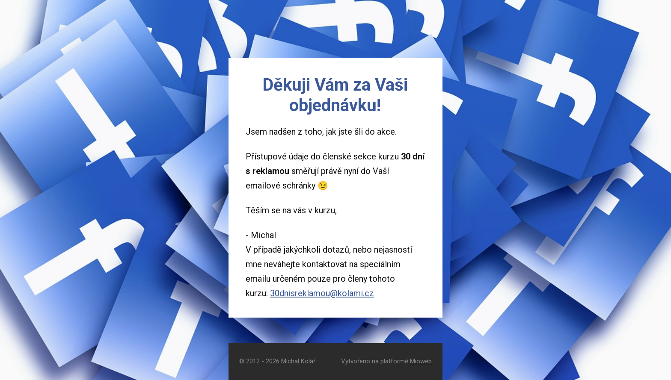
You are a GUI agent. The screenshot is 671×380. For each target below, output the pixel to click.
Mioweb (421, 361)
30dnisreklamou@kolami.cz (322, 293)
